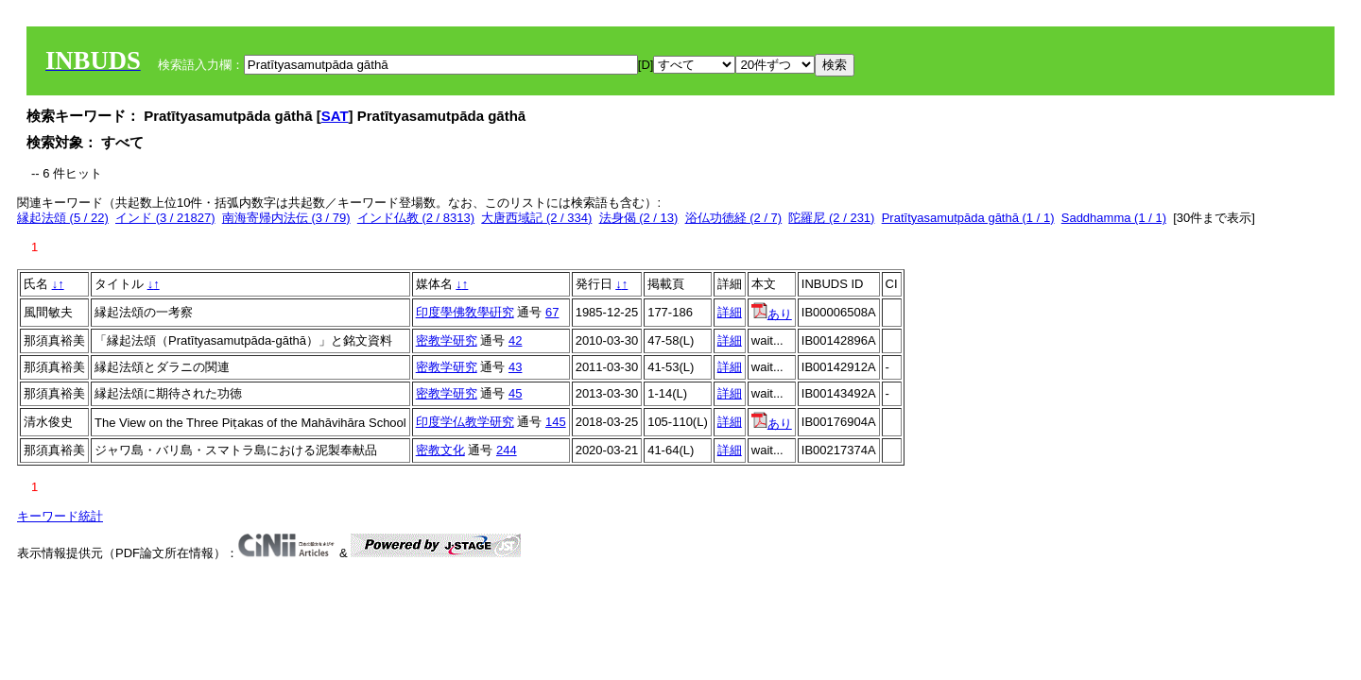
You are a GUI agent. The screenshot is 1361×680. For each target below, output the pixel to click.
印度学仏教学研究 (465, 422)
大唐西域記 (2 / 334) (536, 218)
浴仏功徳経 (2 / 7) (734, 218)
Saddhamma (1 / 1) (1113, 218)
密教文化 (440, 450)
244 (506, 450)
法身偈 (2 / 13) (639, 218)
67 (552, 312)
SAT (335, 116)
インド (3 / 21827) (165, 218)
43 (515, 367)
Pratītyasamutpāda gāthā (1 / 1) (968, 218)
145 (555, 422)
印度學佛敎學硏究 (465, 312)
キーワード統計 (60, 516)
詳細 (729, 312)
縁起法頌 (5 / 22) (63, 218)
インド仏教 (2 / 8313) (415, 218)
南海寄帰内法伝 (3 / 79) (286, 218)
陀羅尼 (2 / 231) (831, 218)
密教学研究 (446, 340)
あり (771, 314)
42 (515, 340)
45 (515, 393)
